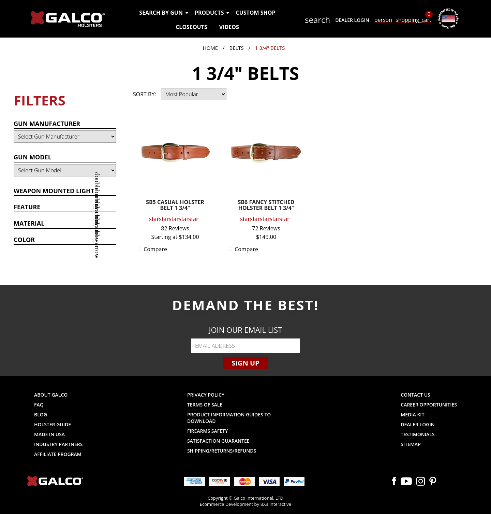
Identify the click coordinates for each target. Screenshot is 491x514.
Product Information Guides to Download (229, 417)
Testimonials (417, 434)
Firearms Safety (207, 431)
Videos (229, 27)
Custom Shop (255, 12)
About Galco (51, 394)
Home (210, 47)
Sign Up (245, 363)
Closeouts (191, 27)
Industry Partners (58, 444)
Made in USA (49, 434)
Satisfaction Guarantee (218, 441)
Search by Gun (163, 12)
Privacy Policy (205, 394)
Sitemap (410, 444)
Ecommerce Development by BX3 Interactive (245, 504)
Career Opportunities (429, 404)
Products (212, 12)
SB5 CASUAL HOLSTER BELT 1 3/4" (175, 205)
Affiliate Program (57, 454)
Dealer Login (352, 20)
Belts (236, 47)
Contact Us (415, 394)
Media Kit (412, 414)
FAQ (39, 404)
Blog (40, 414)
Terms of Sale (204, 404)
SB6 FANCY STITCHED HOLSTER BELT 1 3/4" (266, 205)
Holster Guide (52, 424)
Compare (155, 249)
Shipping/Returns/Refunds (221, 450)
